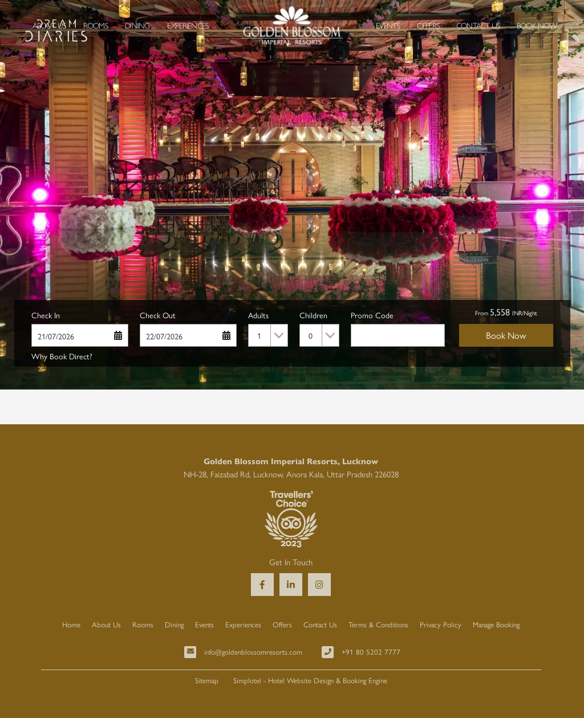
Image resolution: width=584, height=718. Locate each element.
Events (388, 25)
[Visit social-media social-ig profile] (319, 584)
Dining (137, 25)
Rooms (95, 25)
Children (313, 315)
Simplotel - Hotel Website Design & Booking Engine (310, 680)
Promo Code (372, 315)
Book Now (537, 25)
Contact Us (478, 25)
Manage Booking (496, 624)
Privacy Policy (440, 624)
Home (71, 624)
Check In (45, 315)
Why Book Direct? (61, 356)
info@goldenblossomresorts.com (253, 651)
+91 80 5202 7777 (371, 651)
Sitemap (206, 680)
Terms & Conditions (378, 624)
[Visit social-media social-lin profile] (290, 584)
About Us (49, 25)
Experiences (187, 25)
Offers (428, 25)
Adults (258, 315)
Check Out (158, 315)
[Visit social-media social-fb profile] (262, 584)
